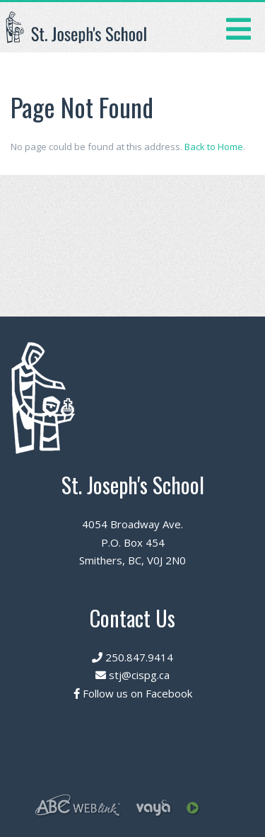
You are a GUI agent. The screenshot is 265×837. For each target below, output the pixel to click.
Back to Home (213, 146)
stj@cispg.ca (132, 675)
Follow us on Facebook (132, 693)
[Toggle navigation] (238, 27)
